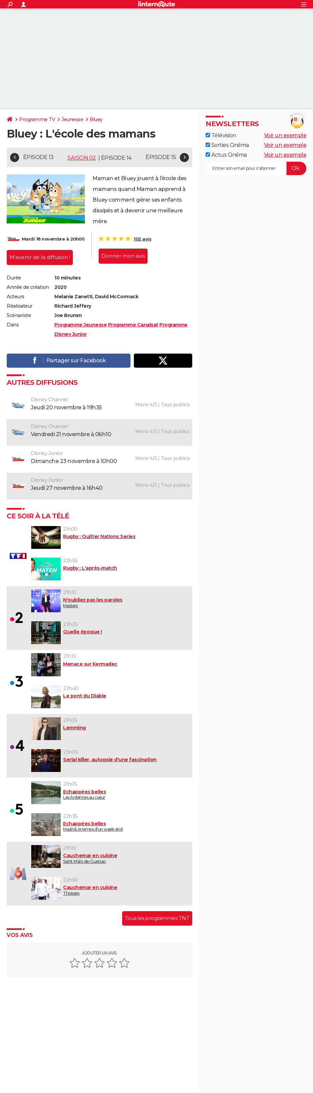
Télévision (221, 135)
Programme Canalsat (133, 323)
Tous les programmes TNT (157, 917)
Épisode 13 (38, 157)
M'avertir (39, 256)
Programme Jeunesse (80, 323)
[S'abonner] (256, 168)
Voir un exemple (285, 135)
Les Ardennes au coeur (110, 793)
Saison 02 (81, 158)
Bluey (96, 119)
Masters (110, 601)
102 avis (142, 239)
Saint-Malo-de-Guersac (110, 857)
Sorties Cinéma (227, 145)
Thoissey (110, 889)
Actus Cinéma (226, 155)
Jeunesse (72, 119)
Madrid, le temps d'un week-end (110, 825)
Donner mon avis (123, 256)
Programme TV (37, 119)
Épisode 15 (161, 157)
